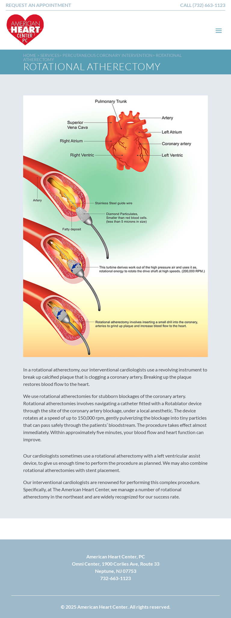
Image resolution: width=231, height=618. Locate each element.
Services (49, 55)
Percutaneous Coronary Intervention (107, 55)
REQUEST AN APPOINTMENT (38, 5)
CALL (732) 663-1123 (202, 5)
